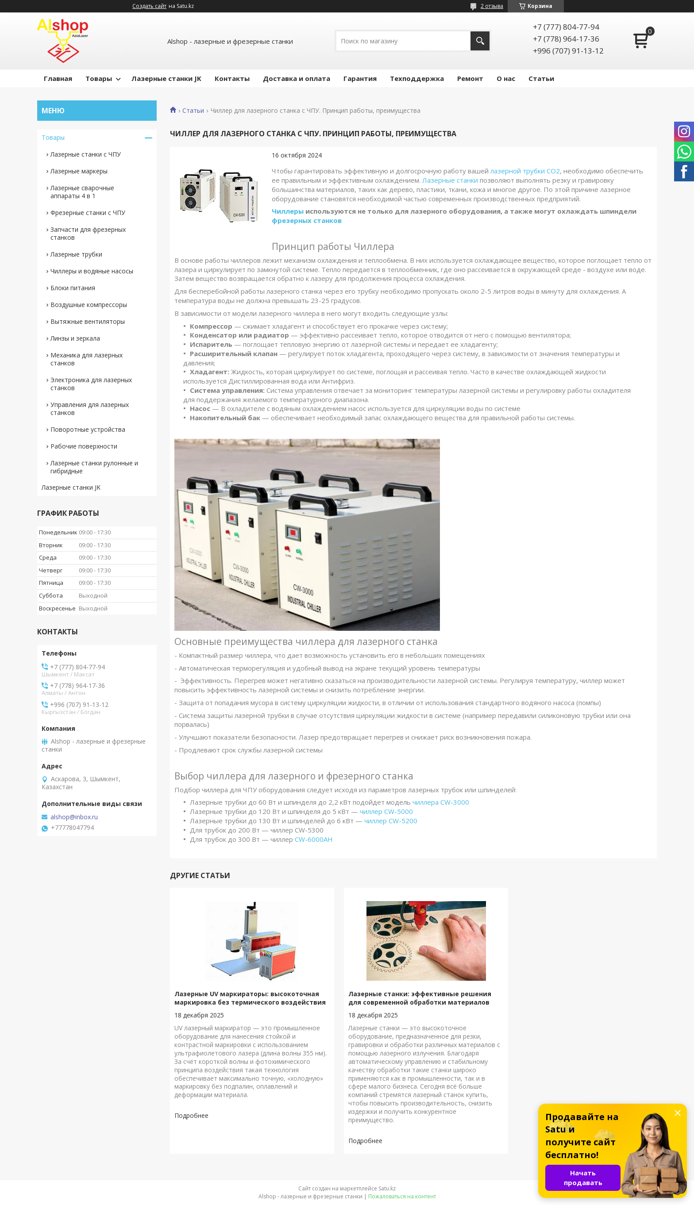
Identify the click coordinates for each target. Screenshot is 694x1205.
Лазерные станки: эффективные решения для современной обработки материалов (411, 998)
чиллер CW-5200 (390, 820)
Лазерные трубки (76, 254)
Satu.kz (387, 1188)
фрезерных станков (307, 220)
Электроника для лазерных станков (91, 384)
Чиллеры (288, 211)
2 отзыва (492, 6)
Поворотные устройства (87, 429)
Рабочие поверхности (83, 446)
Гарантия (360, 78)
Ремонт (470, 78)
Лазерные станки (450, 180)
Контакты (232, 78)
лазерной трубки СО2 (525, 170)
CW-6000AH (314, 839)
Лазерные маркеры (79, 171)
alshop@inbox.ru (74, 817)
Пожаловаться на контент (402, 1196)
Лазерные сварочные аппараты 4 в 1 (82, 192)
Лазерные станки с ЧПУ (85, 154)
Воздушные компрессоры (88, 304)
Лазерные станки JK (166, 78)
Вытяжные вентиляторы (87, 321)
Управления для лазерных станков (89, 408)
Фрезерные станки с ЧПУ (87, 212)
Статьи (541, 78)
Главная (58, 78)
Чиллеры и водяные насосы (91, 271)
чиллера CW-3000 (441, 802)
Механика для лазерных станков (86, 359)
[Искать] (480, 40)
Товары (98, 78)
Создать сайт (149, 6)
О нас (506, 78)
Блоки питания (72, 288)
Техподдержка (417, 78)
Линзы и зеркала (75, 338)
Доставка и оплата (296, 78)
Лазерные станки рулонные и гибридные (94, 467)
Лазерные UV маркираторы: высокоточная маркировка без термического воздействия (246, 1002)
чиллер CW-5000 (386, 811)
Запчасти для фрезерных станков (88, 233)
